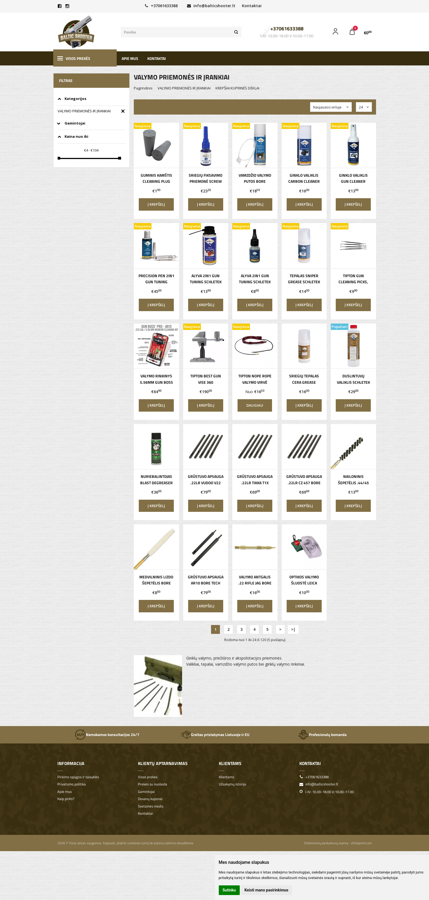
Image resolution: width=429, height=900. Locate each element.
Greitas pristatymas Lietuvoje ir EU (214, 734)
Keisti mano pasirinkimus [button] (266, 890)
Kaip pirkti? (65, 798)
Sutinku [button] (229, 890)
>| (293, 629)
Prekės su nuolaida (152, 784)
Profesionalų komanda (322, 734)
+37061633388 (161, 5)
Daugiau (254, 405)
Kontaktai (252, 5)
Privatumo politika (71, 784)
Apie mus (130, 58)
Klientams (230, 763)
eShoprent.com (361, 843)
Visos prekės (73, 58)
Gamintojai (146, 791)
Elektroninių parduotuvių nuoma (326, 843)
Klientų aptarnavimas (163, 763)
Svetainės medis (150, 806)
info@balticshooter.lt (211, 5)
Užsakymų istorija (232, 784)
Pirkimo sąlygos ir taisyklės (78, 777)
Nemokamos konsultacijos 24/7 (107, 734)
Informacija (70, 763)
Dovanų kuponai (150, 798)
